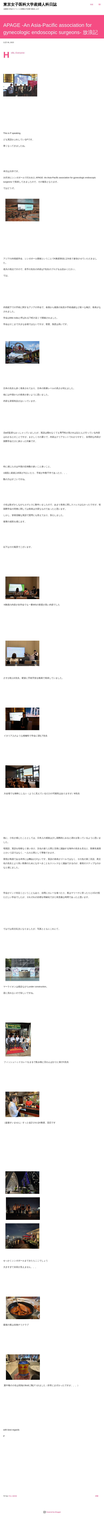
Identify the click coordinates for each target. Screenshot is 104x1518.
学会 (10, 1496)
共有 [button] (96, 1496)
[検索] (91, 4)
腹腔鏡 (14, 1496)
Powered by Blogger (52, 1512)
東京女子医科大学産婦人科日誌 (30, 4)
